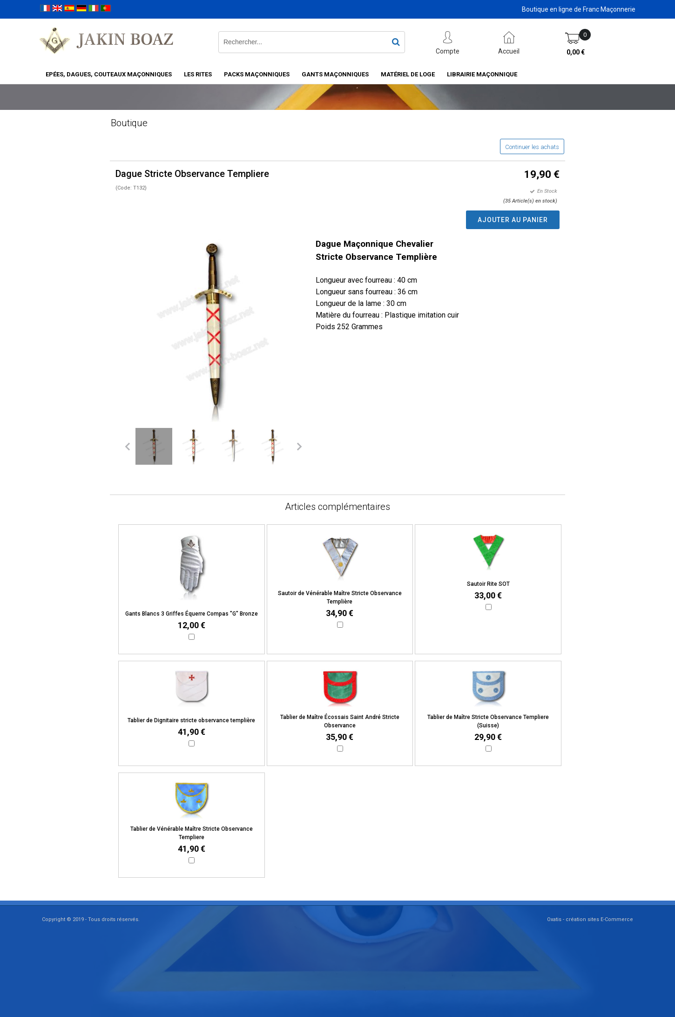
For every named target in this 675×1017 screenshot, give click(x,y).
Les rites (198, 74)
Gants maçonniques (335, 74)
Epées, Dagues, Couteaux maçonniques (109, 74)
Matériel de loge (408, 74)
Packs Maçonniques (257, 74)
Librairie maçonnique (482, 74)
